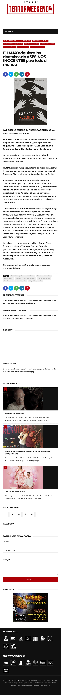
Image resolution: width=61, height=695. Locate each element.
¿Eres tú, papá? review (14, 413)
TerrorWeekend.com (20, 680)
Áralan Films (25, 40)
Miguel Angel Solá (37, 47)
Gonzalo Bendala (31, 43)
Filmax (19, 43)
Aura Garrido (9, 43)
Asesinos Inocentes (40, 40)
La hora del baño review (15, 492)
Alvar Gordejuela (11, 40)
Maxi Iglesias (23, 47)
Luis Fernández (9, 47)
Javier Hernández (47, 43)
